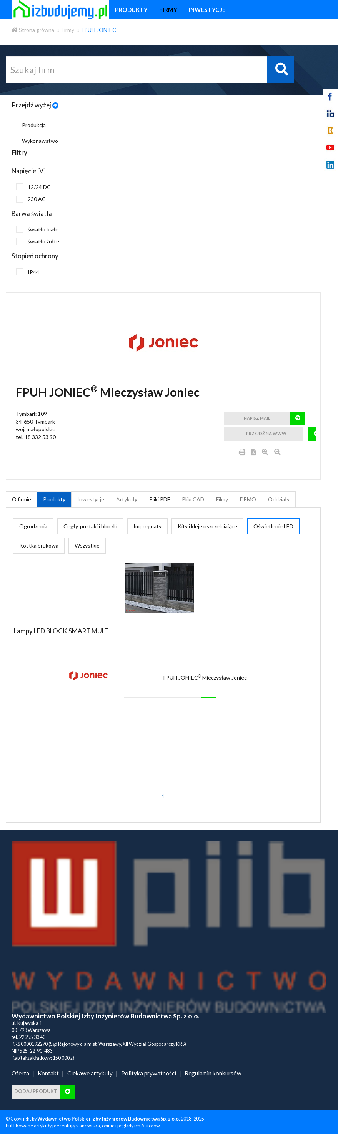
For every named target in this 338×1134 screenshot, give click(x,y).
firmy (168, 9)
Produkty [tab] (54, 499)
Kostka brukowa (38, 545)
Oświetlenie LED (273, 526)
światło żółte (37, 241)
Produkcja (34, 125)
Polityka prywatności (148, 1073)
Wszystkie (87, 545)
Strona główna (33, 30)
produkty (131, 9)
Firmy (68, 30)
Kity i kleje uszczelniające (207, 526)
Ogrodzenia (33, 526)
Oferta (20, 1073)
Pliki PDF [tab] (159, 499)
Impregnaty (147, 526)
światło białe (37, 229)
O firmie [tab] (21, 499)
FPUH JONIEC (99, 30)
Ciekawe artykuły (90, 1073)
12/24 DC (33, 186)
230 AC (31, 199)
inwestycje (207, 9)
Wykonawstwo (40, 140)
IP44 (27, 271)
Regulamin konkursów (213, 1073)
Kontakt (48, 1073)
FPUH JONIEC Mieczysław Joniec (205, 677)
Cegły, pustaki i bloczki (90, 526)
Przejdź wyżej (35, 105)
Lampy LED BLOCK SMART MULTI (62, 631)
